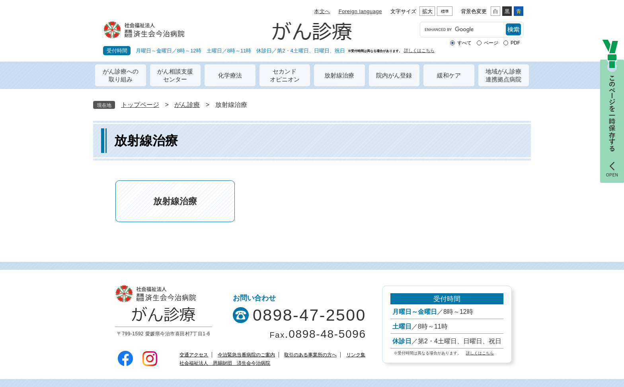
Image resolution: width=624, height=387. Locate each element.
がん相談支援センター (175, 75)
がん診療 (187, 104)
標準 (445, 11)
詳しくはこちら (419, 50)
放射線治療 (339, 75)
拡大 (427, 11)
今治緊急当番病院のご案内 (246, 355)
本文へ (322, 11)
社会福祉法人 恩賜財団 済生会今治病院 (224, 363)
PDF (515, 43)
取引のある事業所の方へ (310, 355)
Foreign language (360, 11)
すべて (464, 43)
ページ (491, 43)
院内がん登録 (394, 75)
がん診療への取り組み (120, 75)
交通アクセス (193, 355)
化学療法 (230, 75)
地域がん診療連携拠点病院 (503, 75)
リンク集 (355, 355)
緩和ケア (449, 75)
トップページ (140, 104)
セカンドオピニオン (285, 75)
